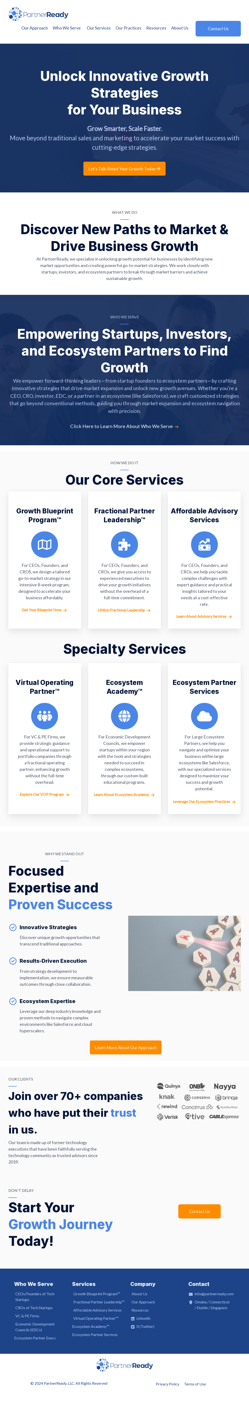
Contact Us (199, 1211)
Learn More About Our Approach (126, 1047)
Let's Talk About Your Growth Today (124, 168)
